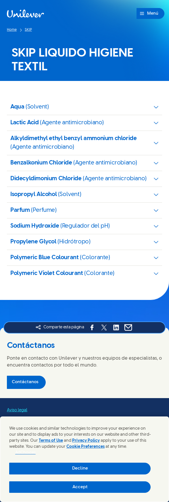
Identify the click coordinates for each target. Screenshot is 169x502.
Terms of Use (51, 441)
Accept (80, 487)
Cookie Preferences (85, 447)
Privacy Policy (86, 441)
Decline (80, 468)
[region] (84, 459)
